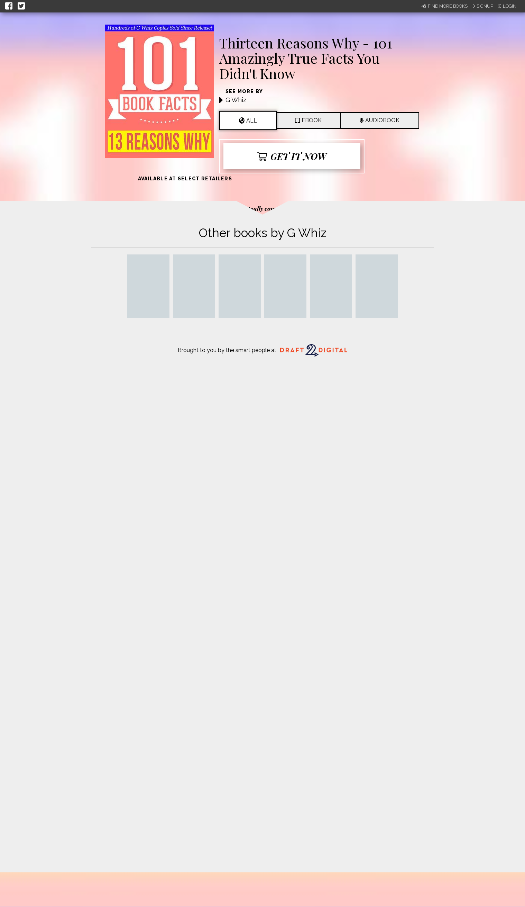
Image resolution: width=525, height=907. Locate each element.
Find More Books (445, 6)
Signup (482, 6)
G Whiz (235, 100)
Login (506, 6)
